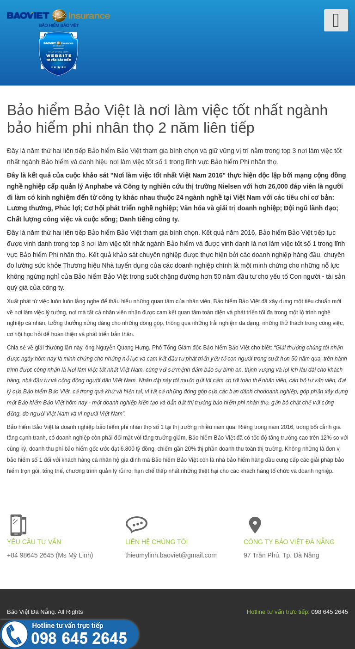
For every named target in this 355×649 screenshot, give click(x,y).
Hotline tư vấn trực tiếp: (278, 611)
